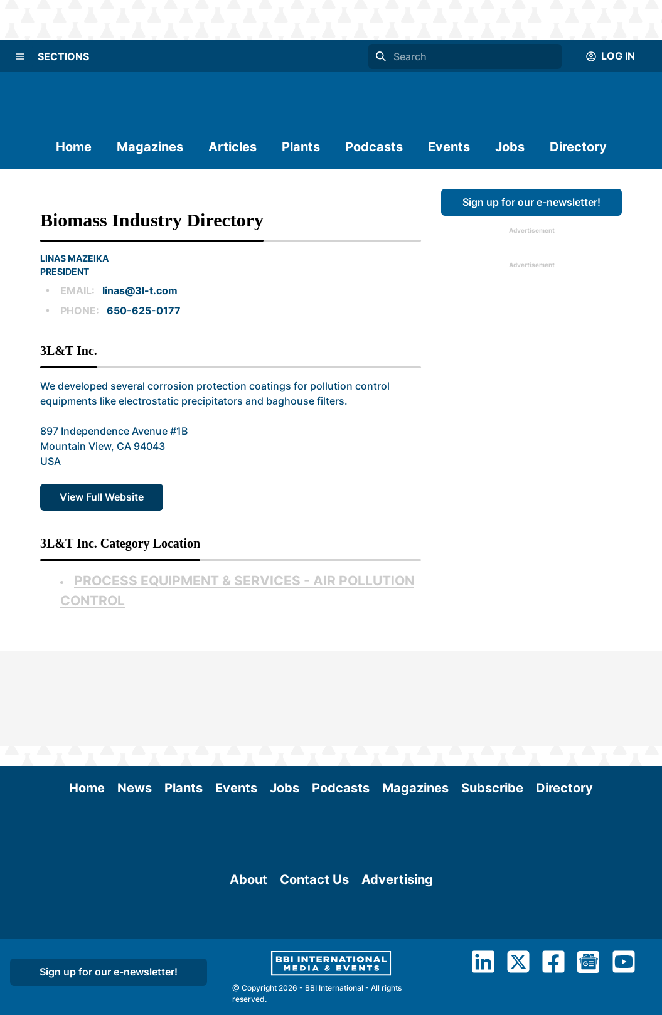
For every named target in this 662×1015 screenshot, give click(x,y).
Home (74, 146)
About (248, 855)
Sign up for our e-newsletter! (531, 202)
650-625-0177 (144, 310)
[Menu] (20, 56)
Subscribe (492, 692)
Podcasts (374, 146)
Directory (578, 146)
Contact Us (314, 855)
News (134, 692)
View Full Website (102, 497)
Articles (232, 146)
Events (449, 146)
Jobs (510, 146)
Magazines (150, 146)
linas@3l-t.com (140, 290)
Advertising (397, 855)
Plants (301, 146)
